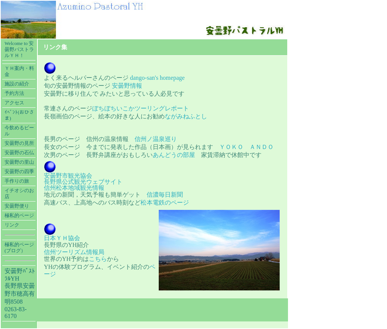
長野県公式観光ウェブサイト (83, 181)
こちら (98, 259)
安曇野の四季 (19, 171)
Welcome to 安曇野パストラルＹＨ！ (19, 49)
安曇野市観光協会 (68, 175)
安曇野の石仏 (19, 152)
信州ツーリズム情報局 (74, 252)
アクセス (14, 103)
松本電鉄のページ (165, 202)
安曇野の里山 (19, 162)
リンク (12, 225)
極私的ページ (19, 215)
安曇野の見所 (19, 143)
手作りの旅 (17, 181)
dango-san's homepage (157, 77)
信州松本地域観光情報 (74, 188)
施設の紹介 (17, 84)
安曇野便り (17, 206)
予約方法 (14, 93)
